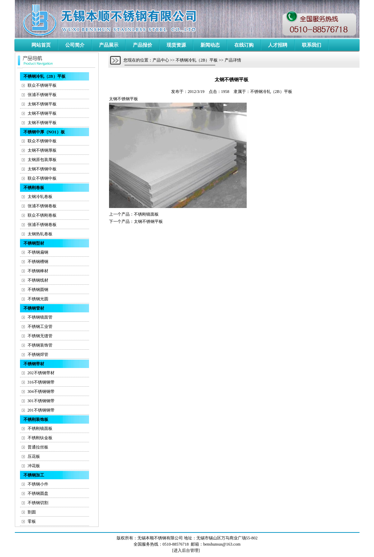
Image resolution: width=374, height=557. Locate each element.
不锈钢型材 (33, 243)
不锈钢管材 (33, 308)
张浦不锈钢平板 (42, 94)
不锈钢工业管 (40, 326)
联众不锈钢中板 (42, 141)
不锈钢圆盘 (38, 493)
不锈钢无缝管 (40, 335)
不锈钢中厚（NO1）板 (44, 132)
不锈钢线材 (38, 280)
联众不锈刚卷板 (42, 215)
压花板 (34, 456)
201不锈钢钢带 (41, 410)
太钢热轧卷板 (40, 234)
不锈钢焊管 (38, 354)
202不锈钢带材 (41, 372)
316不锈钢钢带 (41, 382)
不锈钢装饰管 (40, 345)
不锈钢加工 (33, 475)
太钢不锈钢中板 (42, 169)
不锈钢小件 (38, 484)
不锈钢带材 (33, 363)
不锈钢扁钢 (38, 252)
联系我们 (311, 45)
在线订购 (244, 45)
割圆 (32, 512)
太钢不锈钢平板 (42, 104)
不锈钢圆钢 (38, 289)
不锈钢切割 (38, 502)
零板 (32, 521)
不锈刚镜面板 (40, 428)
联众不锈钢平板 (42, 85)
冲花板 (34, 465)
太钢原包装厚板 (42, 159)
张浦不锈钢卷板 (42, 206)
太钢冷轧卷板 (40, 196)
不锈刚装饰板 (35, 419)
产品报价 (142, 45)
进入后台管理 (186, 550)
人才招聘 (277, 45)
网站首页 (41, 45)
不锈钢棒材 (38, 270)
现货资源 (176, 45)
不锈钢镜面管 (40, 317)
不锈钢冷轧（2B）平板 (44, 76)
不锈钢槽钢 (38, 261)
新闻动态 (210, 45)
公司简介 (75, 45)
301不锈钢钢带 (41, 400)
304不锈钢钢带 (41, 391)
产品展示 (108, 45)
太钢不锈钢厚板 (42, 150)
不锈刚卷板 (33, 187)
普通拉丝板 (38, 447)
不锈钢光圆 (38, 298)
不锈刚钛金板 (40, 437)
